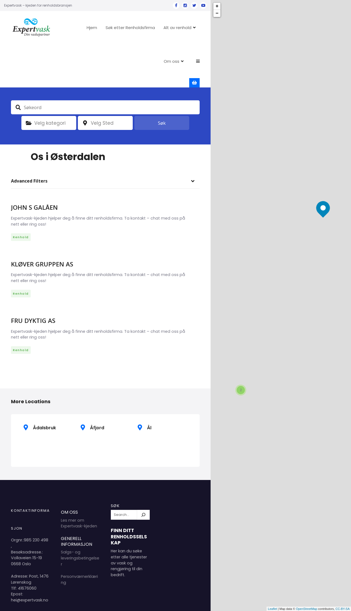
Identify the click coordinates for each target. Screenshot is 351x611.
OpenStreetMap (306, 608)
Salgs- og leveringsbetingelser (80, 515)
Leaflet (272, 608)
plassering (85, 80)
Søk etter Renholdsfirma (147, 27)
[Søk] (143, 472)
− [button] (217, 13)
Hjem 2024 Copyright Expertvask (143, 602)
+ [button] (217, 6)
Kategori (28, 80)
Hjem (108, 27)
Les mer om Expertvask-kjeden (79, 480)
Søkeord (18, 64)
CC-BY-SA (342, 608)
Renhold (21, 194)
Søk (162, 80)
